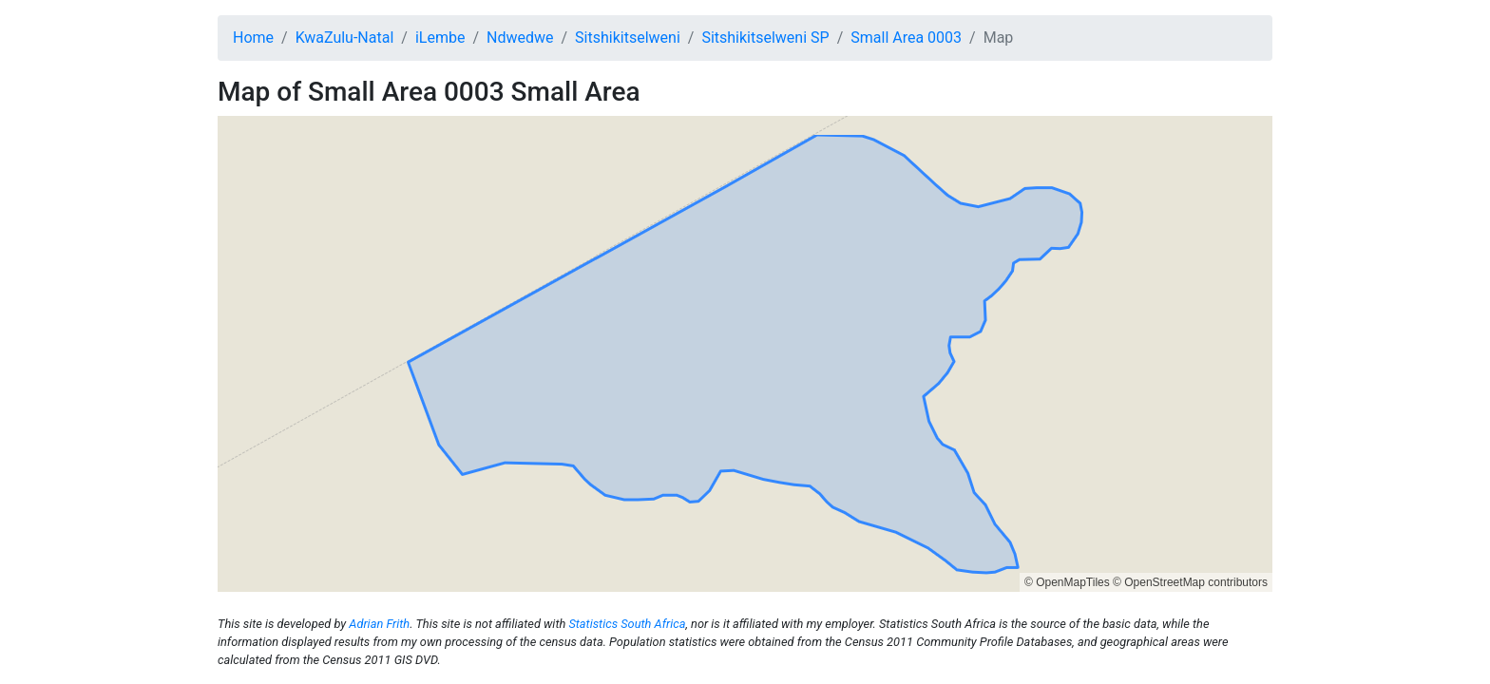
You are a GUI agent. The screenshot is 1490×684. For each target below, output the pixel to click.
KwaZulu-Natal (345, 37)
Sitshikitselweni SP (765, 37)
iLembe (440, 37)
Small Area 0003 (906, 37)
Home (253, 37)
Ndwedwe (520, 37)
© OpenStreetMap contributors (1190, 582)
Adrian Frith (379, 624)
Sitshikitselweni (627, 37)
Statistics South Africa (626, 624)
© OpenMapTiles (1067, 582)
